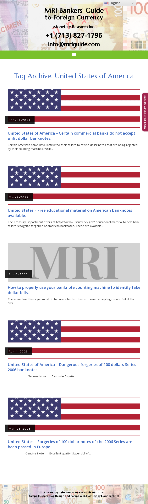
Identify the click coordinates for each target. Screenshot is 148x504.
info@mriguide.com (74, 44)
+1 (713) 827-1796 (74, 35)
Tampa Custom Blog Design (46, 496)
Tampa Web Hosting (83, 496)
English (112, 3)
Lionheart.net (110, 496)
